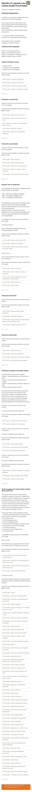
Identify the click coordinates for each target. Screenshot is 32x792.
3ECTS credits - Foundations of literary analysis (14, 86)
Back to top (5, 94)
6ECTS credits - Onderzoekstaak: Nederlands (13, 450)
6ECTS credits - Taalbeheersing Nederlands (13, 706)
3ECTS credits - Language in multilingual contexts (15, 89)
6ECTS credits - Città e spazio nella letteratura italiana (15, 357)
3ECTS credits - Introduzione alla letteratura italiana (15, 174)
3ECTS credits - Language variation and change (14, 420)
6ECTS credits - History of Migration (11, 721)
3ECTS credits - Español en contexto (11, 656)
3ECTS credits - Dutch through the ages (12, 444)
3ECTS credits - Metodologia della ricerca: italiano (14, 360)
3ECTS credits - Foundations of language (12, 79)
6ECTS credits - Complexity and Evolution (13, 734)
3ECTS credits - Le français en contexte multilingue (15, 775)
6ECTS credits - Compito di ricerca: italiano (13, 479)
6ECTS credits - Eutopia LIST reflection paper (13, 571)
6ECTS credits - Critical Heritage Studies (12, 715)
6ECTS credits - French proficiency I (11, 763)
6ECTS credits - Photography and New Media (14, 718)
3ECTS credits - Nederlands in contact (12, 128)
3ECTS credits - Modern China (10, 760)
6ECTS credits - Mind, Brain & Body (11, 748)
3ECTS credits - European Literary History (13, 82)
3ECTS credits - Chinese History (10, 285)
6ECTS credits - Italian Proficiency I (11, 159)
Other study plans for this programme (14, 785)
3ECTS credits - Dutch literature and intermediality (15, 447)
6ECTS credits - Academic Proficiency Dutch (13, 115)
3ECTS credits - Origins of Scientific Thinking (13, 731)
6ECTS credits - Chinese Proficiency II (12, 696)
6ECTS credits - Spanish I (8, 644)
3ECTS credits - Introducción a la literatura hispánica (15, 653)
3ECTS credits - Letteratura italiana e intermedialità (15, 475)
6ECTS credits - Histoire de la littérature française (14, 771)
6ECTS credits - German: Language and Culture (14, 756)
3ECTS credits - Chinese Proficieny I (11, 282)
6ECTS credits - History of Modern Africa (12, 724)
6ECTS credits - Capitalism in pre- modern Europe (15, 728)
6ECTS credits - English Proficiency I (11, 604)
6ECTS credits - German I (8, 592)
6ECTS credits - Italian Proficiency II (11, 350)
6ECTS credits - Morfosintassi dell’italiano (12, 354)
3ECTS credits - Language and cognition (12, 243)
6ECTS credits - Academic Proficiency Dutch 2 (14, 324)
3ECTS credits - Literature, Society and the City (14, 240)
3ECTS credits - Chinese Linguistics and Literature (15, 700)
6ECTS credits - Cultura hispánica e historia (13, 664)
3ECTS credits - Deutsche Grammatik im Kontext (14, 703)
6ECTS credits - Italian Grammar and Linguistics (14, 166)
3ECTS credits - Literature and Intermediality (13, 424)
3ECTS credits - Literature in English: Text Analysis (15, 618)
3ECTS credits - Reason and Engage (11, 268)
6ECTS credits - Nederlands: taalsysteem (12, 316)
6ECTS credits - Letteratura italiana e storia (13, 162)
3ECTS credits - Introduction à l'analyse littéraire (14, 596)
